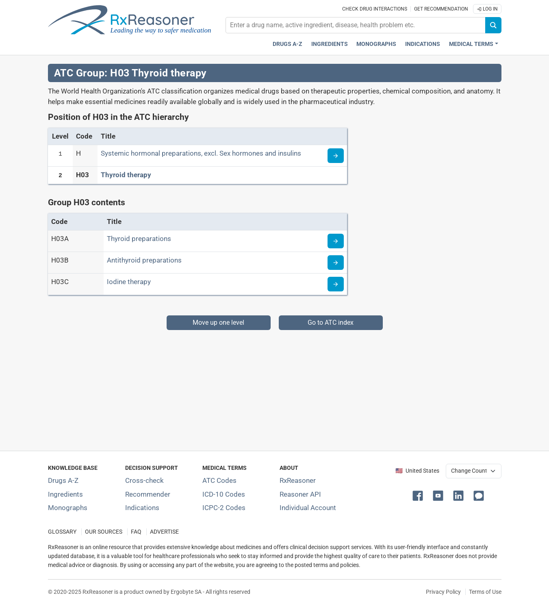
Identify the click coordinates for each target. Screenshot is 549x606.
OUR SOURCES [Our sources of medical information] (103, 531)
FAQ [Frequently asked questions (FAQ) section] (136, 531)
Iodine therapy (129, 282)
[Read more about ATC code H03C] (336, 284)
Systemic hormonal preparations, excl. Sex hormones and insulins (201, 153)
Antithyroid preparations (144, 260)
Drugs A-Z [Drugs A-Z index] (287, 44)
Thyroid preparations (139, 239)
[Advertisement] (274, 387)
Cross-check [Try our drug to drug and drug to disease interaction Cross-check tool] (144, 480)
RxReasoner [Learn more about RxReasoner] (298, 480)
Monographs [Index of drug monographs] (67, 508)
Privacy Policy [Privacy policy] (443, 592)
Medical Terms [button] (471, 44)
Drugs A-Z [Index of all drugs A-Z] (63, 480)
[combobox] (356, 25)
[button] (419, 495)
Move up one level (218, 322)
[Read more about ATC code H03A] (336, 241)
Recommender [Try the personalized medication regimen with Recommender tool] (147, 494)
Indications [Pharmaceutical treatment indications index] (422, 44)
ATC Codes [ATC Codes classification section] (219, 480)
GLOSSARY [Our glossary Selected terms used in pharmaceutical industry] (62, 531)
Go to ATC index (331, 322)
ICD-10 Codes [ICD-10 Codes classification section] (223, 494)
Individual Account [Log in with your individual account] (308, 508)
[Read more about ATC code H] (336, 155)
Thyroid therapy (126, 175)
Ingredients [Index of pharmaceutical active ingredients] (65, 494)
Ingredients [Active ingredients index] (329, 44)
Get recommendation (441, 9)
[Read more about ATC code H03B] (336, 262)
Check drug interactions (374, 9)
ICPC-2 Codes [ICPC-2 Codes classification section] (223, 508)
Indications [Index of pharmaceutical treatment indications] (142, 508)
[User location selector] (473, 471)
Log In (487, 9)
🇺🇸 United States (417, 470)
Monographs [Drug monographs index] (376, 44)
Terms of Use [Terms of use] (485, 592)
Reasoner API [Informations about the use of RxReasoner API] (300, 494)
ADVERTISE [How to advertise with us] (164, 531)
